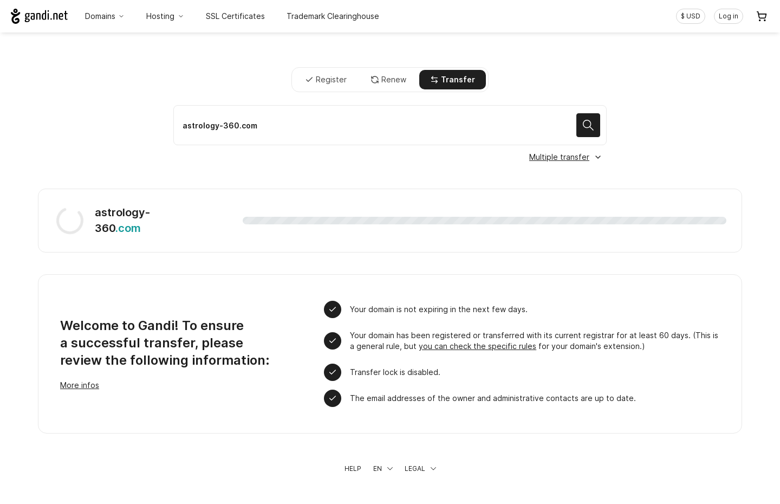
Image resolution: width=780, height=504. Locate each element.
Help (352, 468)
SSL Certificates (235, 16)
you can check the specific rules (477, 346)
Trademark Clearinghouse (333, 16)
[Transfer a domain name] (390, 125)
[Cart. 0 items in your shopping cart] (761, 16)
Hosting (165, 16)
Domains (105, 16)
